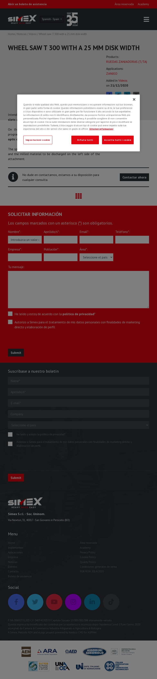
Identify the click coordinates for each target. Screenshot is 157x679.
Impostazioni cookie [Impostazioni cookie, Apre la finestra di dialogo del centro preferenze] (38, 139)
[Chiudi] (134, 99)
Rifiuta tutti (85, 139)
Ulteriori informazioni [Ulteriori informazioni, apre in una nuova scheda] (101, 128)
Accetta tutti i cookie (117, 139)
